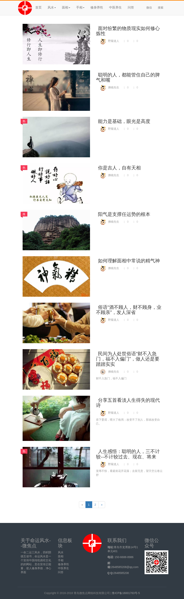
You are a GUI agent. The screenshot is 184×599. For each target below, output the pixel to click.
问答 (131, 7)
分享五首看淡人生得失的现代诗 (128, 402)
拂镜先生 (113, 87)
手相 (60, 560)
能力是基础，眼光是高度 (124, 121)
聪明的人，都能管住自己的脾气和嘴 (128, 77)
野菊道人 (113, 41)
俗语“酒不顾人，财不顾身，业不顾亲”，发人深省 (128, 309)
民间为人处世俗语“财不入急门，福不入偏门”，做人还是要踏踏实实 (127, 359)
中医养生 (115, 7)
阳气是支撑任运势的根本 (124, 214)
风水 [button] (52, 7)
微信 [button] (149, 7)
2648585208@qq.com (124, 567)
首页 (38, 7)
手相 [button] (80, 7)
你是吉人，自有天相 (119, 167)
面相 (60, 556)
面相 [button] (66, 7)
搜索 (160, 7)
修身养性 (96, 7)
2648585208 (121, 573)
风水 (60, 552)
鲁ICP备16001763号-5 (126, 593)
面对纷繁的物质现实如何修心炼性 (128, 31)
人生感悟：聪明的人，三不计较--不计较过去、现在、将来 (128, 454)
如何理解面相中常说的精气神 (129, 260)
